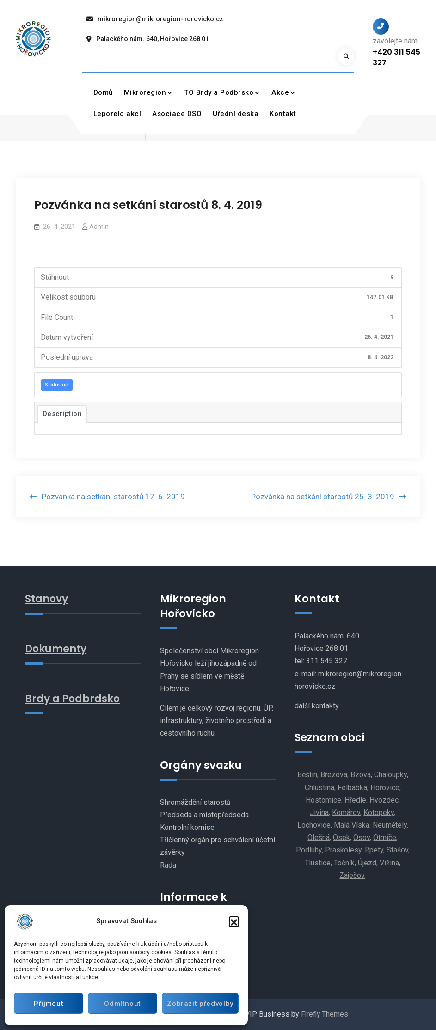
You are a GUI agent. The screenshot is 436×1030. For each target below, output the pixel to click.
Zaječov (351, 875)
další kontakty (317, 705)
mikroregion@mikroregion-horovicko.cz (160, 19)
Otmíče (384, 838)
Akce (280, 92)
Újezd (367, 862)
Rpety (374, 850)
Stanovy (47, 598)
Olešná (318, 838)
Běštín (307, 775)
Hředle (355, 800)
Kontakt (283, 114)
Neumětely (390, 825)
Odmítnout (120, 1003)
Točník (344, 862)
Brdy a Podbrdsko (73, 698)
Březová (333, 775)
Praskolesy (343, 850)
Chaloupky (390, 775)
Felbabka (352, 787)
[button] (234, 921)
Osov (361, 838)
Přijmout (47, 1003)
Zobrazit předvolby (198, 1003)
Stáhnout (57, 384)
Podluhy (309, 850)
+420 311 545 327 (396, 57)
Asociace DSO (177, 114)
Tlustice (318, 862)
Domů (103, 92)
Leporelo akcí (117, 114)
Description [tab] (62, 414)
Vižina (389, 862)
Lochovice (314, 825)
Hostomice (323, 800)
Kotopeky (378, 812)
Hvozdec (384, 800)
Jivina (319, 812)
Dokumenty (57, 648)
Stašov (397, 850)
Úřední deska (236, 114)
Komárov (346, 812)
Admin (99, 226)
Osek (341, 838)
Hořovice (384, 787)
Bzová (360, 775)
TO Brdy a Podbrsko (219, 92)
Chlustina (319, 787)
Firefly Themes (324, 1014)
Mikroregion (145, 92)
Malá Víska (351, 825)
